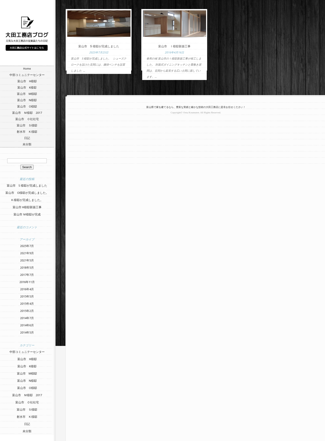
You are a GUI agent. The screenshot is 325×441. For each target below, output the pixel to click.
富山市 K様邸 (27, 87)
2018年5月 (27, 267)
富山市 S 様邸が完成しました (27, 185)
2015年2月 (27, 311)
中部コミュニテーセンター (27, 75)
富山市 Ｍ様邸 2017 (27, 112)
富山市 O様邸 (27, 106)
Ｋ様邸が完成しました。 (27, 200)
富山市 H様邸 (27, 81)
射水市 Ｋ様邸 (27, 131)
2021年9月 (27, 253)
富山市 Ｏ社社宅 (27, 119)
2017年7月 (27, 274)
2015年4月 (27, 303)
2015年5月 (27, 296)
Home (27, 68)
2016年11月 (27, 282)
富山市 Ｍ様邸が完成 (27, 214)
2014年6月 (27, 325)
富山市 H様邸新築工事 (27, 207)
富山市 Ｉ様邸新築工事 (174, 46)
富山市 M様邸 (27, 94)
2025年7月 (27, 246)
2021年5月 (27, 260)
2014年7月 (27, 318)
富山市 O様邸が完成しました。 (27, 192)
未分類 (27, 144)
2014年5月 (27, 332)
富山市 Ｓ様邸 (27, 125)
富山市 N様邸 (27, 100)
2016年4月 (27, 289)
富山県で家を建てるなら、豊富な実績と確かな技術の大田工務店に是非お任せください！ (196, 107)
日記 (27, 138)
